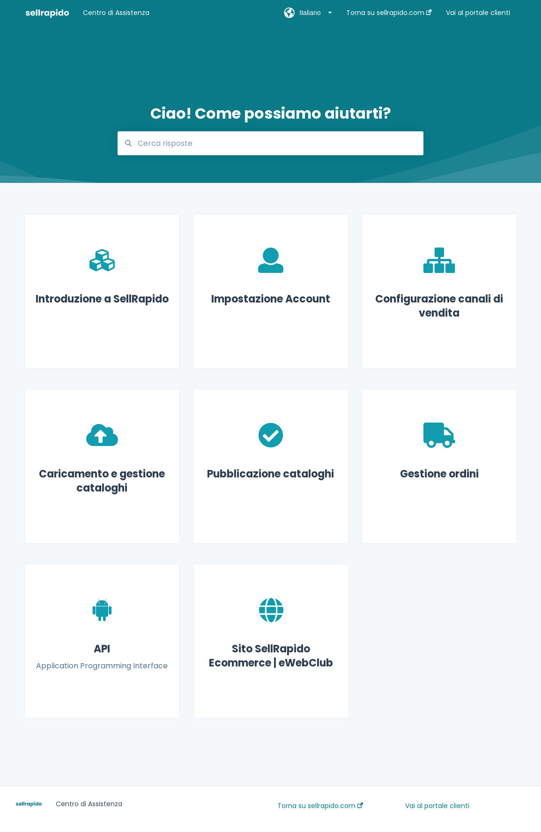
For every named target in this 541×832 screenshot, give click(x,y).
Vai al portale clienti (437, 805)
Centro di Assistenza (116, 12)
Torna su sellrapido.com (320, 805)
